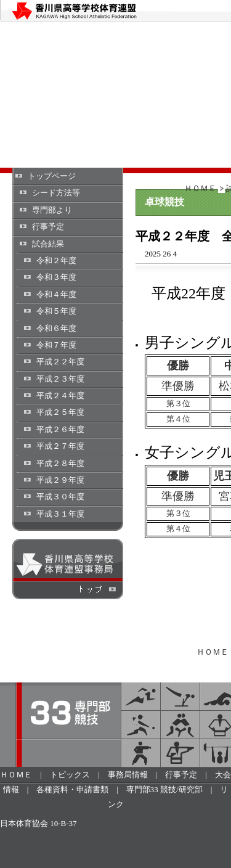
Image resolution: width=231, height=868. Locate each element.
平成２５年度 (60, 412)
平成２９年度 (60, 480)
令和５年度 (56, 311)
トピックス (70, 774)
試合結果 (48, 243)
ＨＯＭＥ (200, 188)
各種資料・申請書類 (72, 789)
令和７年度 (56, 345)
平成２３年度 (60, 378)
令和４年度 (56, 294)
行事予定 (48, 226)
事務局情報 (128, 774)
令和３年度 (56, 277)
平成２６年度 (60, 429)
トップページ (52, 176)
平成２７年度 (60, 446)
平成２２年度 (60, 361)
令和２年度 (56, 260)
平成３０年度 (60, 496)
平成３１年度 (60, 513)
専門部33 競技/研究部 (164, 789)
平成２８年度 (60, 463)
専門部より (52, 210)
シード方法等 (56, 192)
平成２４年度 (60, 395)
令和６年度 (56, 328)
